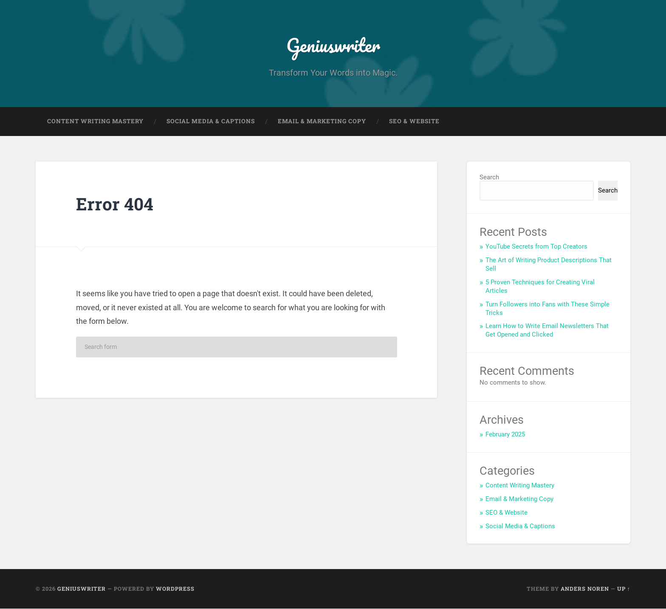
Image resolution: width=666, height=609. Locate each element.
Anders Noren (585, 589)
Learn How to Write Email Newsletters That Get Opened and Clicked (547, 331)
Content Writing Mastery (95, 121)
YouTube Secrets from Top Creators (536, 247)
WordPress (175, 589)
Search (489, 177)
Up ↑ (623, 589)
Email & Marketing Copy (322, 121)
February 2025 (505, 435)
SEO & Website (414, 121)
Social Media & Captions (210, 121)
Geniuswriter (333, 45)
